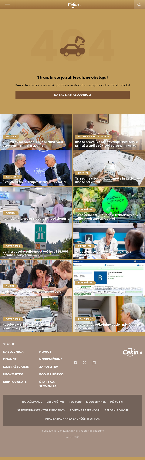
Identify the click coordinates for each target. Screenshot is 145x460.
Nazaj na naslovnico (72, 95)
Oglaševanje (32, 402)
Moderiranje (96, 402)
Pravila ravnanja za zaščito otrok (72, 419)
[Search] (139, 4)
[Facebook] (75, 362)
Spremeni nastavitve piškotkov (41, 410)
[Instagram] (94, 362)
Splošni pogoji (116, 410)
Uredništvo (55, 402)
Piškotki (116, 402)
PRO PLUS (75, 402)
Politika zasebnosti (85, 410)
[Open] (7, 4)
